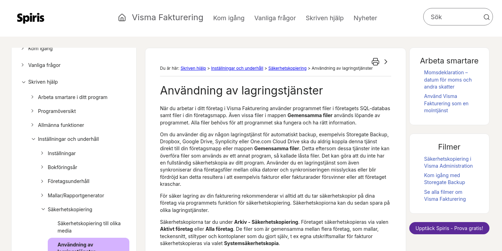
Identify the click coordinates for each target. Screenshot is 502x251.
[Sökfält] (458, 16)
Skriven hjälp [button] (325, 18)
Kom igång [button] (228, 18)
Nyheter (365, 18)
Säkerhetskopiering (65, 209)
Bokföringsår (58, 167)
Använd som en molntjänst (446, 103)
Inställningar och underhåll (64, 139)
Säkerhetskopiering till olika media (89, 226)
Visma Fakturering (167, 17)
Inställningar (57, 153)
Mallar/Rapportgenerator (71, 196)
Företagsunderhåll (64, 181)
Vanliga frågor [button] (275, 18)
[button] (486, 17)
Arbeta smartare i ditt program (68, 97)
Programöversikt (52, 111)
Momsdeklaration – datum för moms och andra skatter (448, 79)
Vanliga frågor (40, 65)
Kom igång (36, 48)
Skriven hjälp (38, 82)
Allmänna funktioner (56, 125)
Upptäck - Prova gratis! (449, 228)
